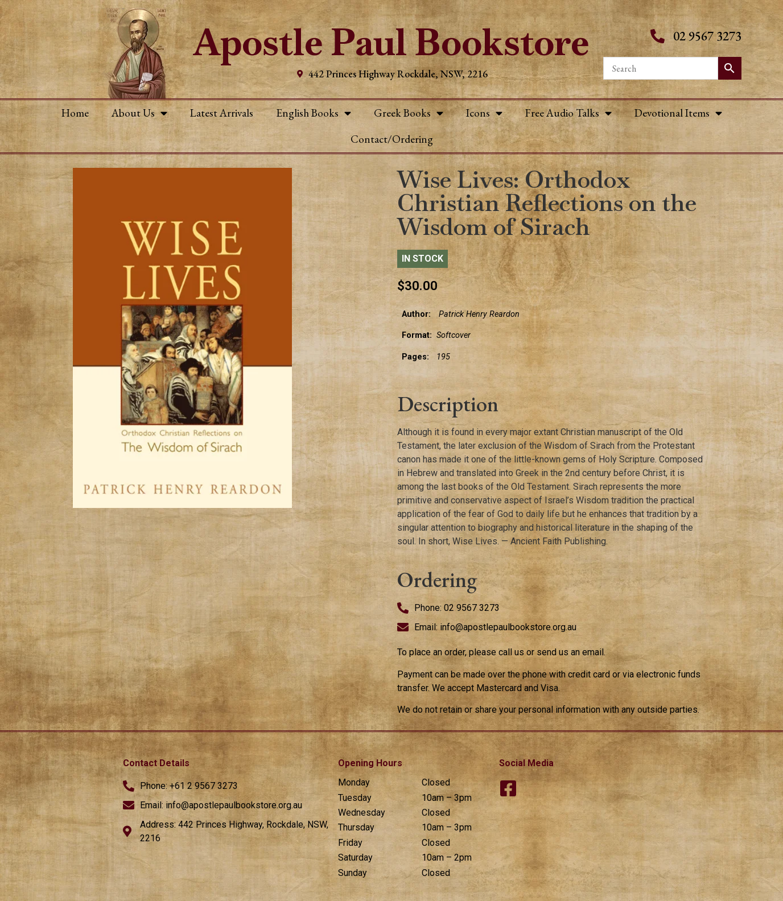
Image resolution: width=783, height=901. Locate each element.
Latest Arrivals (221, 113)
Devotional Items (678, 113)
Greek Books (408, 113)
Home (75, 113)
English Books (313, 113)
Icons (484, 113)
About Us (139, 113)
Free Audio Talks (568, 113)
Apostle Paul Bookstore (391, 42)
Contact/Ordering (392, 139)
